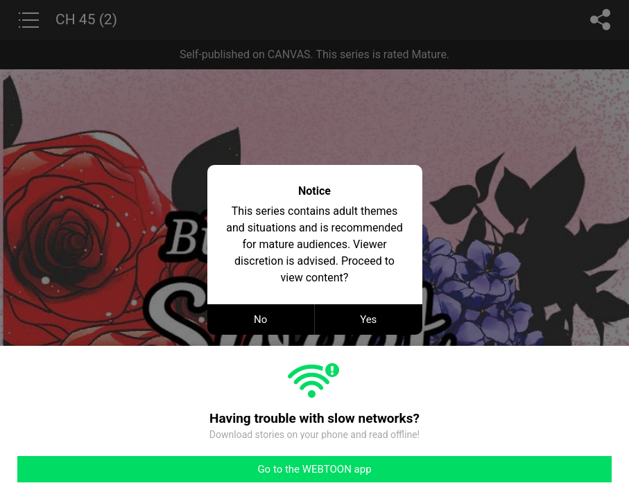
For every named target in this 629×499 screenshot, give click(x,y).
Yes (368, 319)
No (260, 319)
